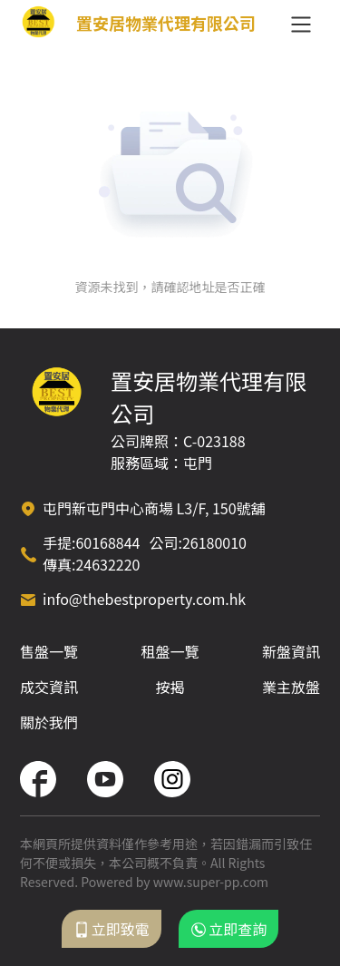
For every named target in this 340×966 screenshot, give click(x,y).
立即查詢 (228, 929)
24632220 (107, 564)
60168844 (107, 542)
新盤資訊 (291, 651)
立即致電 (111, 929)
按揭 (169, 687)
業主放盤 (291, 687)
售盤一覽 (49, 651)
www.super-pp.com (210, 882)
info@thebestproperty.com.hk (144, 599)
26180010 (214, 542)
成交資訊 (49, 687)
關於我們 (49, 722)
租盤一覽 (170, 651)
